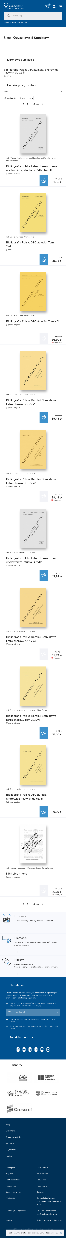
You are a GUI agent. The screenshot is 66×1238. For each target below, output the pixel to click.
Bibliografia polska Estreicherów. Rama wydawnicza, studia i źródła (31, 560)
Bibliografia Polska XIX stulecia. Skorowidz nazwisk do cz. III (26, 797)
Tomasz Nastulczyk (33, 158)
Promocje (10, 1143)
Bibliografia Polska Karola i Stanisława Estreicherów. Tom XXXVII (31, 718)
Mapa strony (42, 1186)
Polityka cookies (13, 1180)
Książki (9, 1124)
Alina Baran (42, 710)
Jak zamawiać (42, 1173)
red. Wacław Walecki (15, 158)
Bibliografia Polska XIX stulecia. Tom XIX (32, 321)
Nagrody (9, 1173)
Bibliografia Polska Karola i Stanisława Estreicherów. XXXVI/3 (31, 639)
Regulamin (41, 1180)
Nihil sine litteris (16, 874)
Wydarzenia (11, 1150)
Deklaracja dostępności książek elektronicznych (47, 1212)
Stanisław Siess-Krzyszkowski (40, 868)
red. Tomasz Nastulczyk (16, 868)
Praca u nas (11, 1186)
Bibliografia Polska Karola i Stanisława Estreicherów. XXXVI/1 (31, 402)
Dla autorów (11, 1131)
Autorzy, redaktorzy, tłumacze (49, 1220)
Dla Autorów (42, 1167)
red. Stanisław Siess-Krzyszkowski (20, 237)
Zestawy (40, 1192)
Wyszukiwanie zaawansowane (15, 23)
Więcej (38, 1005)
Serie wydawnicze (13, 1192)
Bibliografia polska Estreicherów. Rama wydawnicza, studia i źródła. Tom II (31, 168)
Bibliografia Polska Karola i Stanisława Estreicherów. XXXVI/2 (31, 481)
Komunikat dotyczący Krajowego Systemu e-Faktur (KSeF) (49, 1201)
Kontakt (9, 1156)
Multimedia (10, 1198)
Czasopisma (11, 1167)
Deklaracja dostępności (16, 1211)
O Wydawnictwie (13, 1137)
